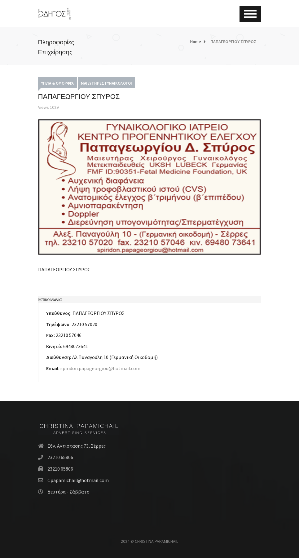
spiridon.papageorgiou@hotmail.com (100, 368)
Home (195, 41)
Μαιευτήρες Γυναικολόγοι (106, 83)
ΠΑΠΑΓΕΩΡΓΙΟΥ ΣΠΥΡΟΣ (233, 41)
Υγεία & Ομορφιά (57, 83)
